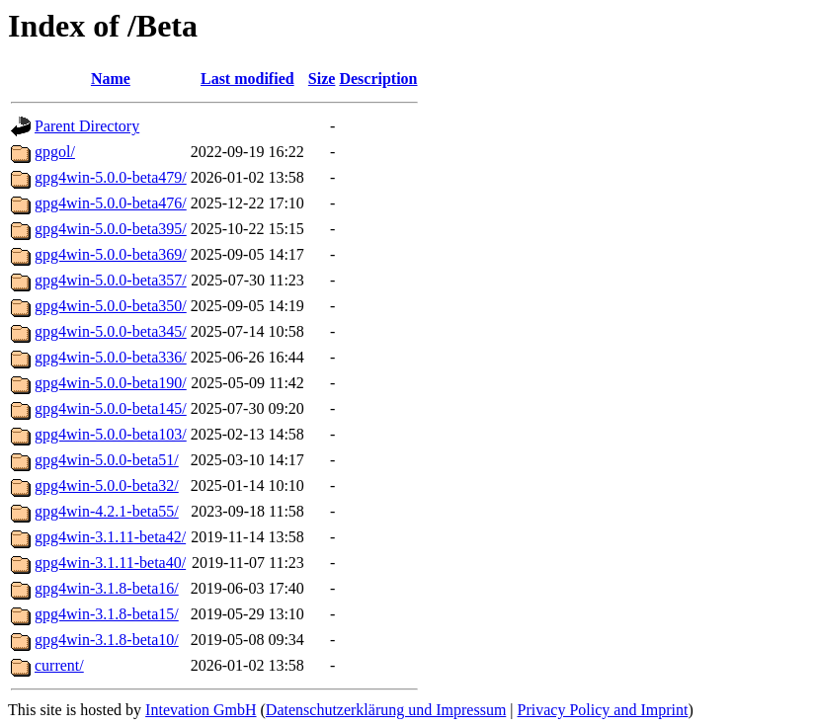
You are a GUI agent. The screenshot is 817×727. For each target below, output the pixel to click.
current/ (59, 665)
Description (378, 78)
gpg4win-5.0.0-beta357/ (111, 280)
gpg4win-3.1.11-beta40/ (110, 562)
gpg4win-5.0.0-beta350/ (111, 305)
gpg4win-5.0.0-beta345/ (111, 331)
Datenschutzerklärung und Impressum (386, 709)
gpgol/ (55, 151)
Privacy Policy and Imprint (603, 709)
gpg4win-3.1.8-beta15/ (107, 614)
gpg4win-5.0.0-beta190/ (111, 382)
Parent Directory (87, 126)
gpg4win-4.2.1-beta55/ (107, 511)
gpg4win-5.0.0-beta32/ (107, 485)
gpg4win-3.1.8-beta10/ (107, 639)
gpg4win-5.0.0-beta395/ (111, 228)
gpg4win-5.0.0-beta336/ (111, 357)
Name (110, 78)
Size (322, 78)
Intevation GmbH (200, 709)
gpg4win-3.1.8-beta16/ (107, 588)
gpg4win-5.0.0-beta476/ (111, 203)
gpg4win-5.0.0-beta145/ (111, 408)
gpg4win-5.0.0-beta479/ (111, 177)
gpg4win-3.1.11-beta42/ (110, 536)
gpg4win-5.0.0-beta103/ (111, 434)
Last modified (247, 78)
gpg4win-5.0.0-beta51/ (107, 459)
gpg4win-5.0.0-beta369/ (111, 254)
